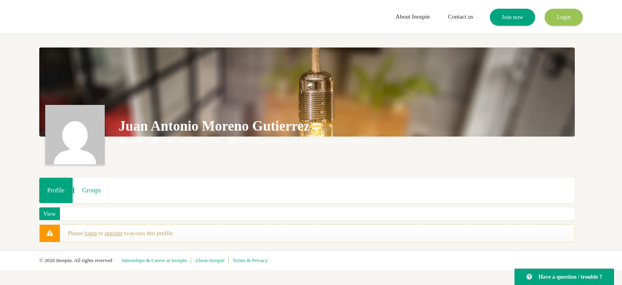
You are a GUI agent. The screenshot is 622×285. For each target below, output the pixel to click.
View (49, 214)
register (114, 233)
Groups (91, 190)
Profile (56, 190)
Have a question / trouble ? (564, 277)
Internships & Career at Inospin (154, 260)
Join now (513, 17)
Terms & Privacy (250, 260)
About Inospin (412, 16)
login (90, 233)
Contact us (460, 16)
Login (564, 17)
